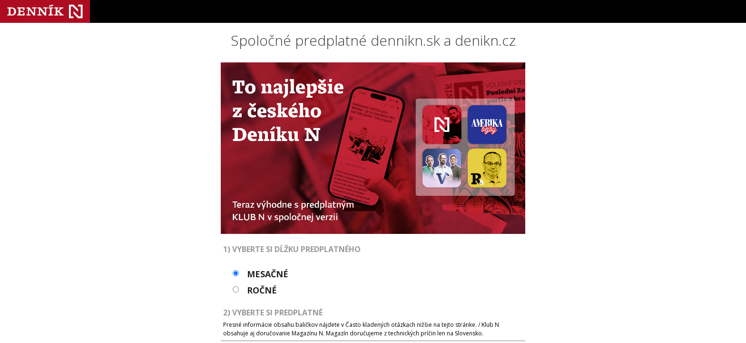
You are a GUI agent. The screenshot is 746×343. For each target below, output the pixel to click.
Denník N (45, 11)
